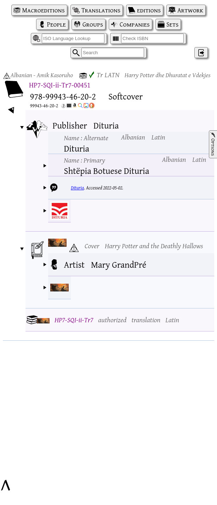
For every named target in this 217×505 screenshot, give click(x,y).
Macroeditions (43, 10)
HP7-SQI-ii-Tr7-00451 (59, 85)
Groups (92, 24)
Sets (172, 24)
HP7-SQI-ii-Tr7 (74, 319)
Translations (100, 10)
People (56, 24)
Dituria (77, 187)
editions (149, 10)
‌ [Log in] (201, 52)
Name (86, 137)
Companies (135, 24)
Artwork (190, 10)
